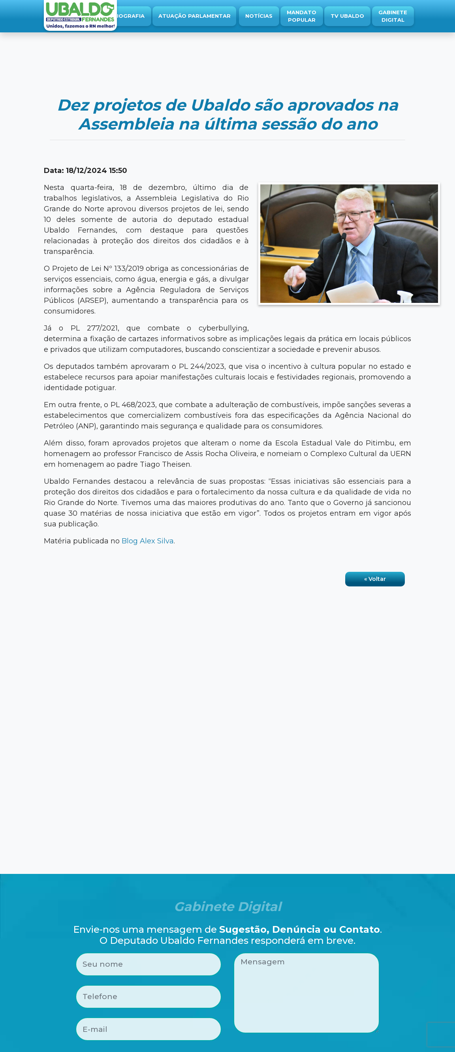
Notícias (259, 16)
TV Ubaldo (347, 16)
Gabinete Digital (392, 16)
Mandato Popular (301, 16)
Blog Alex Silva (148, 541)
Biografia (129, 16)
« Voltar (375, 578)
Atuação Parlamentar (194, 16)
